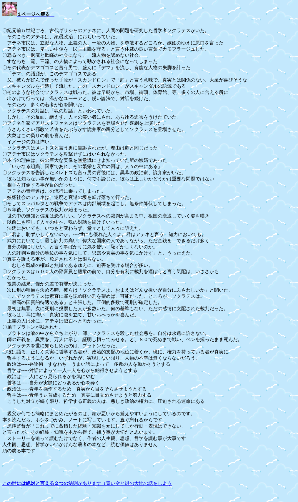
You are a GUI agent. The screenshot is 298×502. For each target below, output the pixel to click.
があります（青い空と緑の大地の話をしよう (87, 483)
